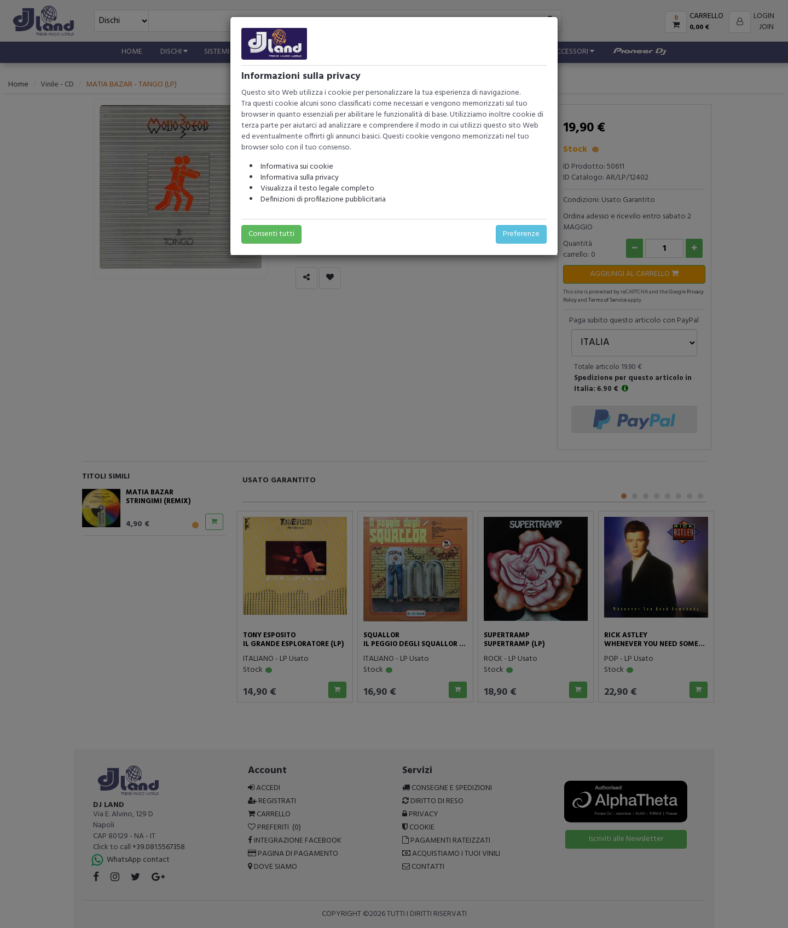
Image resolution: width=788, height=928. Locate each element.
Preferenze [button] (521, 234)
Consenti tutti (271, 234)
